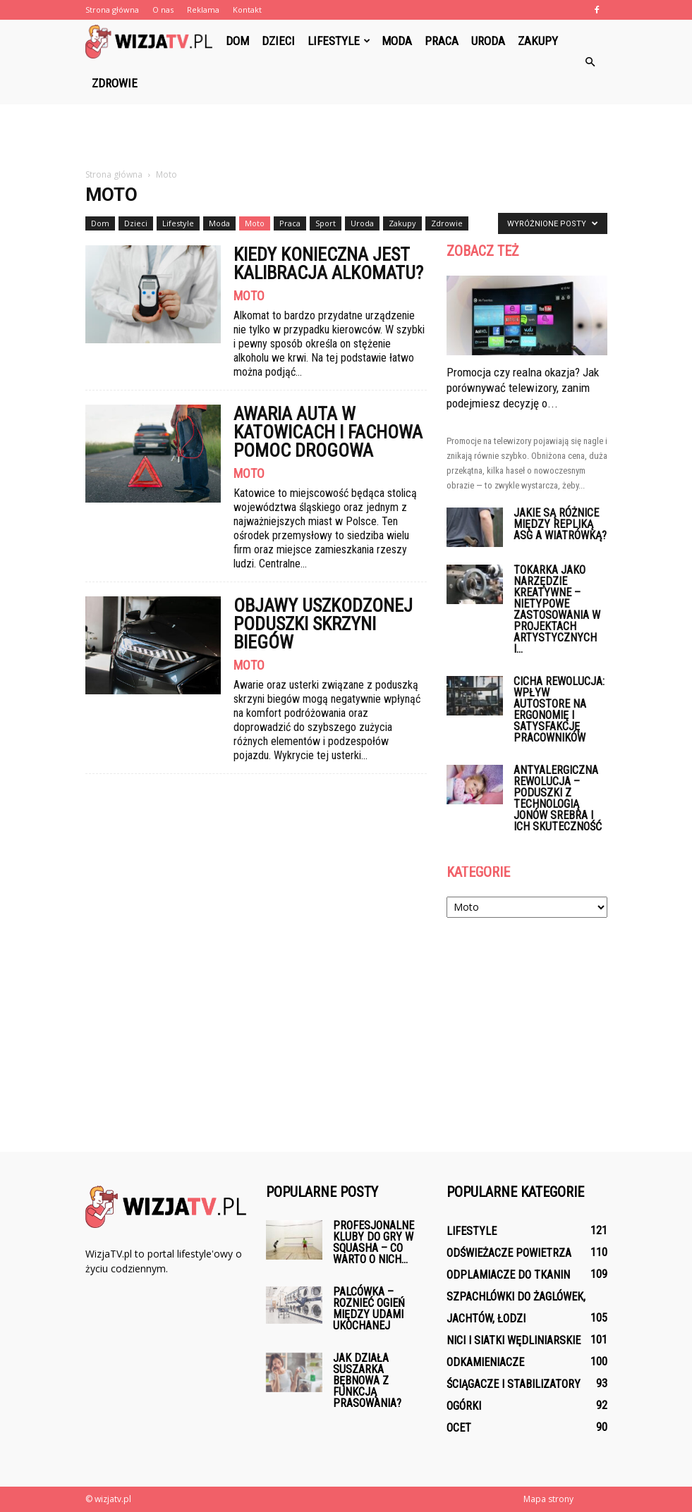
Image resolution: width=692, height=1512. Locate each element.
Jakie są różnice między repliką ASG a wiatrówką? (560, 524)
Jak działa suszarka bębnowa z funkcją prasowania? (367, 1380)
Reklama (203, 9)
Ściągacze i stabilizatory (514, 1384)
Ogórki (464, 1406)
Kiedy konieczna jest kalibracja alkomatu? (328, 263)
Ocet (459, 1427)
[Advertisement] (346, 135)
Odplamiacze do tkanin (508, 1274)
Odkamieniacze (485, 1362)
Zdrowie (115, 83)
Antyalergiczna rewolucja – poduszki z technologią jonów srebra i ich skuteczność (558, 798)
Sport (325, 223)
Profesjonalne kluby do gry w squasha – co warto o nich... (373, 1242)
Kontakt (247, 9)
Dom (237, 41)
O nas (163, 9)
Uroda (488, 41)
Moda (397, 41)
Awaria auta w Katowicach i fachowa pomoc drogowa (328, 432)
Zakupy (538, 41)
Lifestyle (339, 41)
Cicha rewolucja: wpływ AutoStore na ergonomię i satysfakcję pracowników (559, 709)
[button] (590, 62)
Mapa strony (548, 1499)
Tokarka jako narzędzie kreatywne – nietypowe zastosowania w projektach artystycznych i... (557, 609)
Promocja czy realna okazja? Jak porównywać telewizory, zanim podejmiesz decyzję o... (523, 387)
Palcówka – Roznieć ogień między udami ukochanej (369, 1308)
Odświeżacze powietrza (509, 1253)
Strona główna (112, 9)
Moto (255, 223)
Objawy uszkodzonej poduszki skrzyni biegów (323, 624)
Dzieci (278, 41)
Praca (442, 41)
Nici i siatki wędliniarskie (514, 1340)
